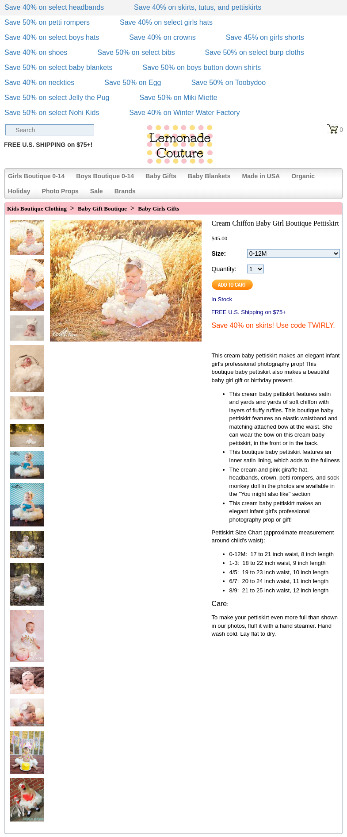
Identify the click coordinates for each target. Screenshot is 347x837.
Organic (303, 176)
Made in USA (261, 176)
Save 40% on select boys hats (51, 37)
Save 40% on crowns (162, 37)
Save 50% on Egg (132, 82)
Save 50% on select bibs (136, 52)
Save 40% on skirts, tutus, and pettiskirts (197, 7)
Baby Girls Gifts (158, 208)
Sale (96, 191)
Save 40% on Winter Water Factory (184, 112)
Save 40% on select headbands (54, 7)
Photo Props (60, 191)
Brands (125, 191)
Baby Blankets (209, 176)
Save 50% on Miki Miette (178, 97)
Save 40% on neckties (39, 82)
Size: (219, 253)
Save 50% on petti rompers (47, 22)
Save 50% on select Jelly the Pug (56, 97)
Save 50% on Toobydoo (228, 82)
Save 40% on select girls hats (166, 22)
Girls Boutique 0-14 (36, 176)
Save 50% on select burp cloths (254, 52)
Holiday (19, 191)
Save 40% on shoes (35, 52)
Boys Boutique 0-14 (105, 176)
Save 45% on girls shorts (265, 37)
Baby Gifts (160, 176)
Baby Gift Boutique (102, 208)
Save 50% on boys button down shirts (202, 67)
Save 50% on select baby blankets (58, 67)
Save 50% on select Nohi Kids (51, 112)
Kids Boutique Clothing (37, 208)
